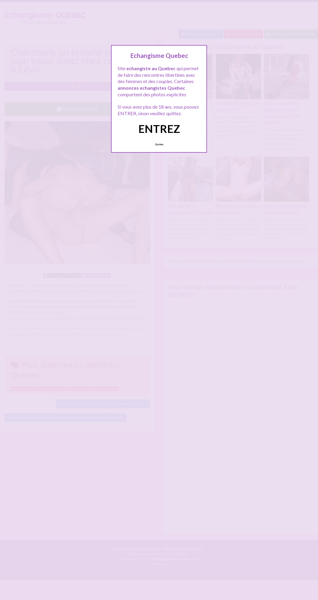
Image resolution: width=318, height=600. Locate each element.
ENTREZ (159, 128)
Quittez (159, 144)
